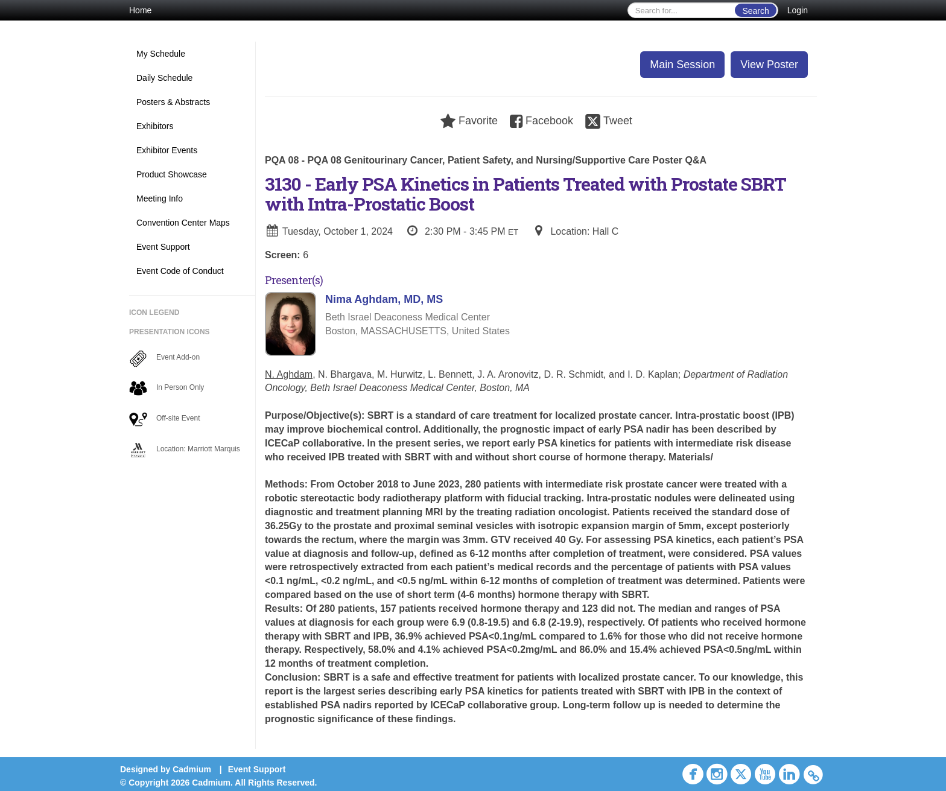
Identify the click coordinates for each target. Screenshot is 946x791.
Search (755, 11)
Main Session (682, 65)
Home (140, 10)
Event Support (257, 769)
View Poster (769, 65)
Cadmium (192, 769)
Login (797, 10)
